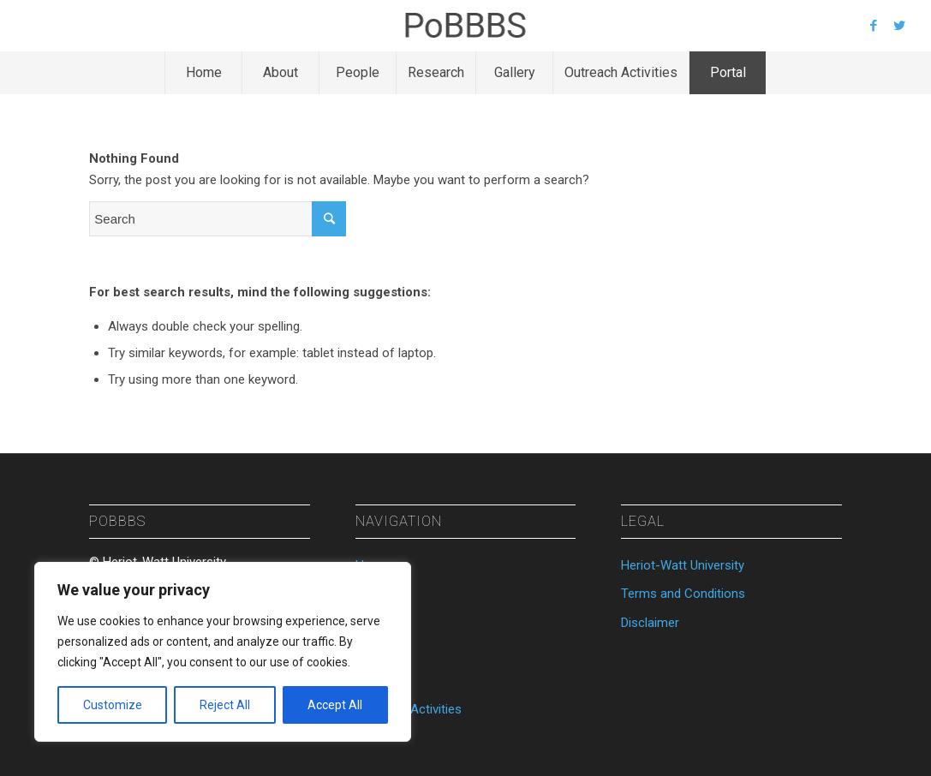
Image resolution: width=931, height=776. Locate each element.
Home (372, 565)
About (372, 593)
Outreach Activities (408, 709)
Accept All (334, 705)
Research (382, 652)
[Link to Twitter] (899, 26)
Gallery (374, 681)
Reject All (225, 705)
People (374, 622)
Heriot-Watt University (682, 565)
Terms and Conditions (683, 593)
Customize (112, 705)
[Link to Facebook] (873, 26)
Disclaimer (650, 622)
